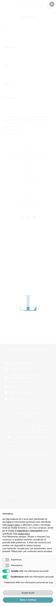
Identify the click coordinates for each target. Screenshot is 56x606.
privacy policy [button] (13, 525)
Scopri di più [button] (28, 593)
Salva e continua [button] (28, 600)
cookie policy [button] (24, 534)
